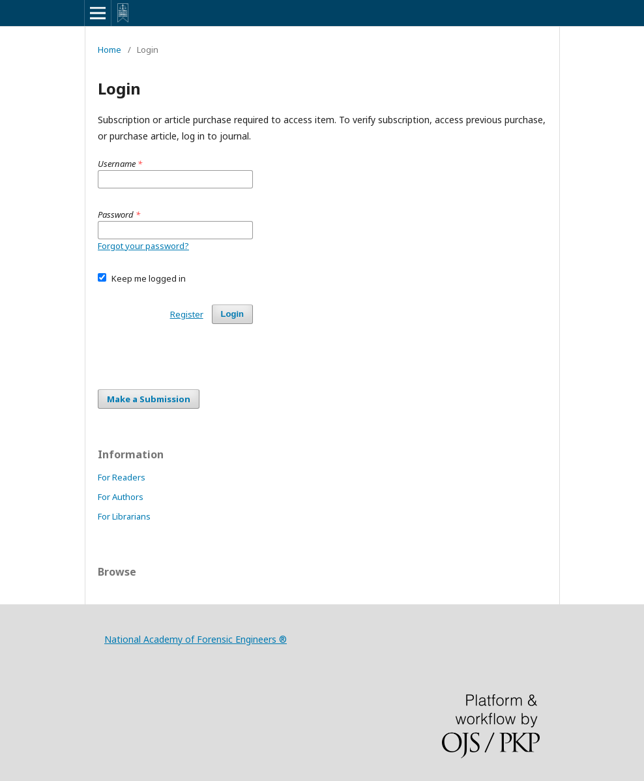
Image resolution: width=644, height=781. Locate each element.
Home (109, 49)
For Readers (121, 477)
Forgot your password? (143, 246)
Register (186, 314)
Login (232, 314)
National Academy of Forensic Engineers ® (195, 639)
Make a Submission (148, 399)
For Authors (120, 497)
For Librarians (124, 516)
